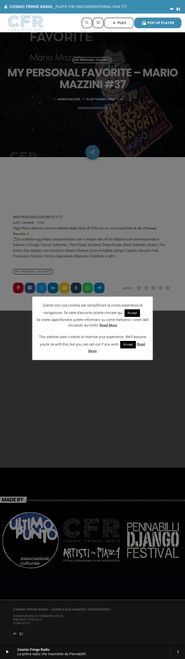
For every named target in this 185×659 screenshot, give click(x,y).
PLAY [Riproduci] (119, 23)
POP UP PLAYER (158, 23)
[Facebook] (178, 9)
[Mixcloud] (172, 9)
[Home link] (25, 22)
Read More (108, 325)
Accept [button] (132, 313)
